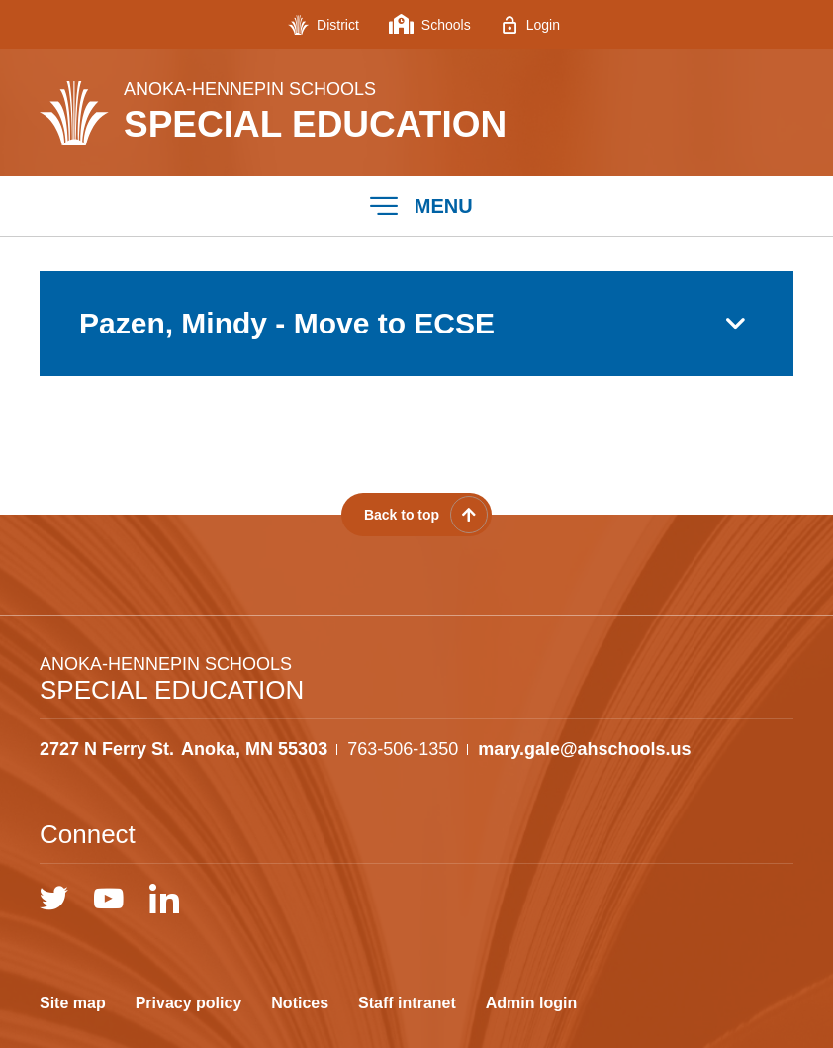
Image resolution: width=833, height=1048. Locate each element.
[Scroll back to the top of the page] (416, 514)
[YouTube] (109, 898)
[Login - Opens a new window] (530, 25)
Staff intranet (407, 1003)
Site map (73, 1003)
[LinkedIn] (164, 898)
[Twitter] (54, 898)
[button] (416, 206)
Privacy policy (189, 1003)
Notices (299, 1003)
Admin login (531, 1003)
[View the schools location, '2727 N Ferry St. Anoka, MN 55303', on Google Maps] (183, 749)
